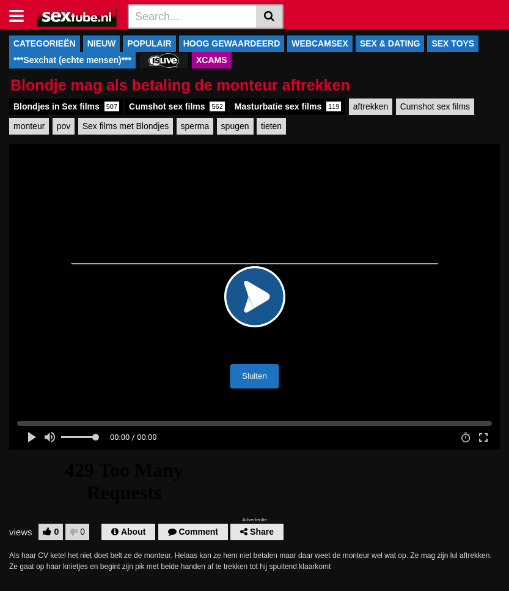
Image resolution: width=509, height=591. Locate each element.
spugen (235, 126)
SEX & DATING (390, 43)
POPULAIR (149, 43)
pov (64, 126)
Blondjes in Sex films (66, 106)
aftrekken (371, 106)
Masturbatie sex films (288, 106)
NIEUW (101, 43)
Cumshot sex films (177, 106)
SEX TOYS (452, 43)
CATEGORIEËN (44, 43)
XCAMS (211, 60)
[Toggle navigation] (21, 14)
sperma (195, 126)
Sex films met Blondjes (125, 126)
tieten (271, 126)
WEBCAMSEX (319, 43)
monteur (29, 126)
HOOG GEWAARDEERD (231, 43)
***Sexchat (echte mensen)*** (72, 60)
